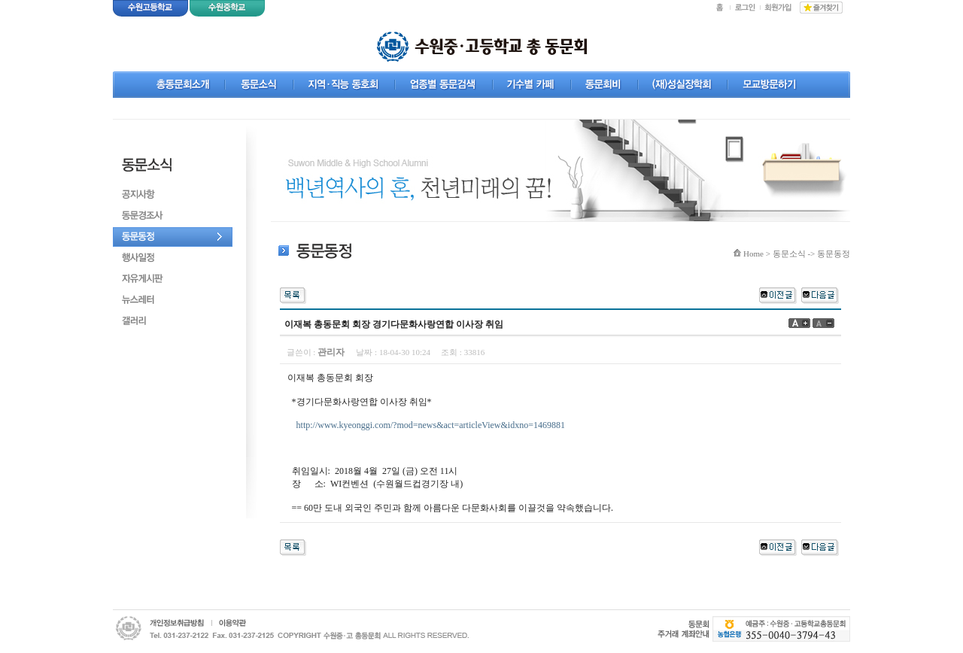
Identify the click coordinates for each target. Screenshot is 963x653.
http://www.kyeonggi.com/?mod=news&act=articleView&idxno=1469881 (430, 425)
